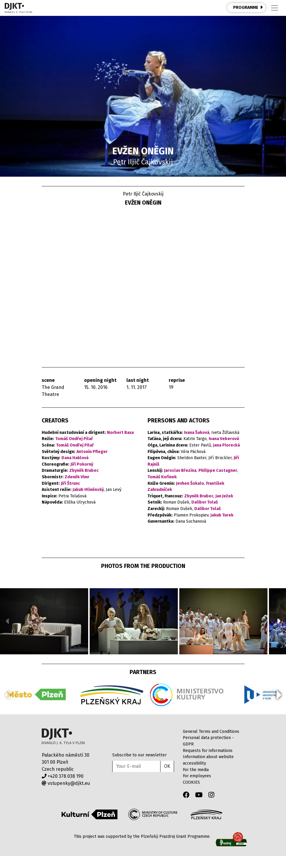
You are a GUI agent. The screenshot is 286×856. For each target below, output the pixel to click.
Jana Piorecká (226, 445)
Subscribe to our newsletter (139, 755)
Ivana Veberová (224, 438)
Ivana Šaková (196, 432)
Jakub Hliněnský (88, 489)
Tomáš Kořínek (162, 476)
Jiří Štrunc (70, 483)
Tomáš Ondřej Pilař (74, 438)
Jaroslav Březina (180, 470)
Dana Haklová (74, 457)
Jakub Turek (221, 515)
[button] (279, 621)
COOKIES (191, 782)
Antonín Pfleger (92, 451)
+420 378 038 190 (62, 776)
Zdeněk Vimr (77, 476)
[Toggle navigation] (274, 8)
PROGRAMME (248, 7)
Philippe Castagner (217, 470)
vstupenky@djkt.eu (66, 783)
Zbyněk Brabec (83, 470)
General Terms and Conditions (211, 731)
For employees (197, 775)
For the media (196, 769)
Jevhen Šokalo (190, 483)
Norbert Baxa (120, 432)
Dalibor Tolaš (204, 502)
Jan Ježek (224, 496)
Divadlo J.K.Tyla (63, 736)
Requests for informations (208, 750)
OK (167, 766)
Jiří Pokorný (82, 464)
